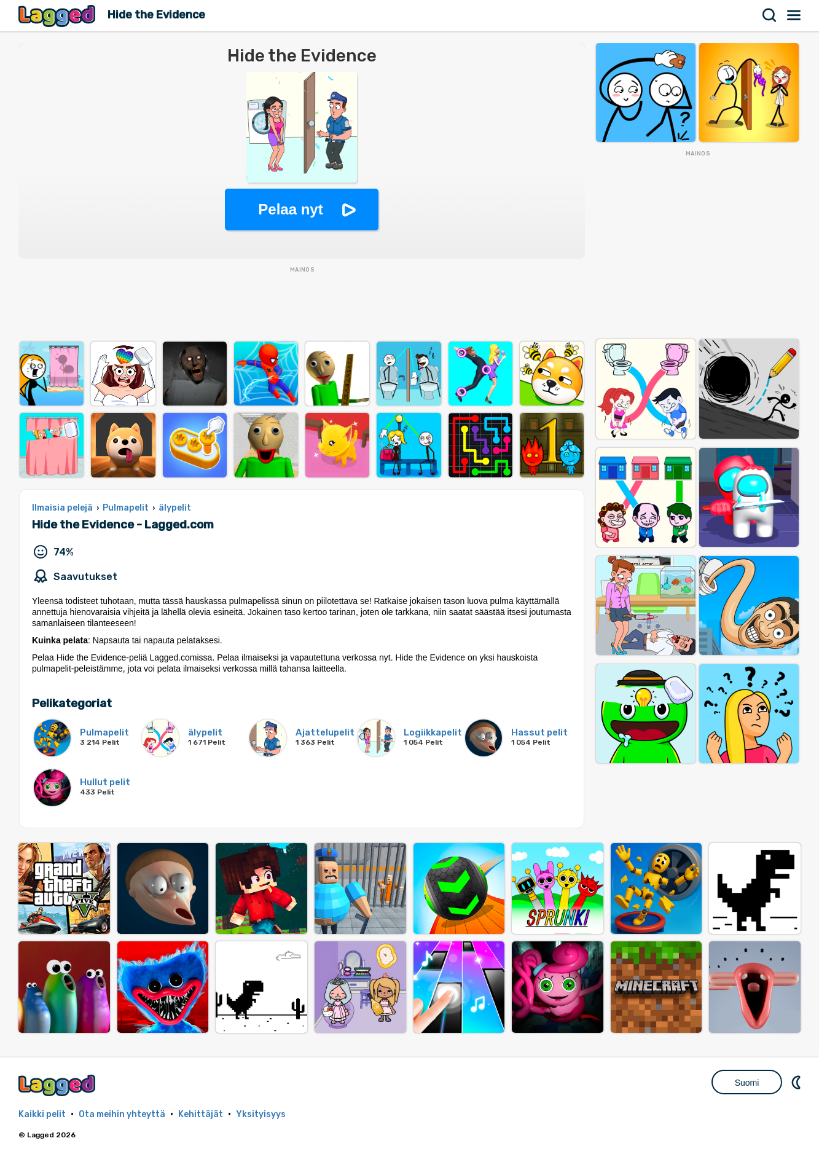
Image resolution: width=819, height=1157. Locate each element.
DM (797, 1082)
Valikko (794, 15)
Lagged (58, 15)
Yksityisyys (261, 1114)
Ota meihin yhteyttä (122, 1114)
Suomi (747, 1083)
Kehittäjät (200, 1114)
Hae (770, 15)
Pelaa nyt (290, 209)
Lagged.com (58, 1085)
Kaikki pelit (42, 1114)
